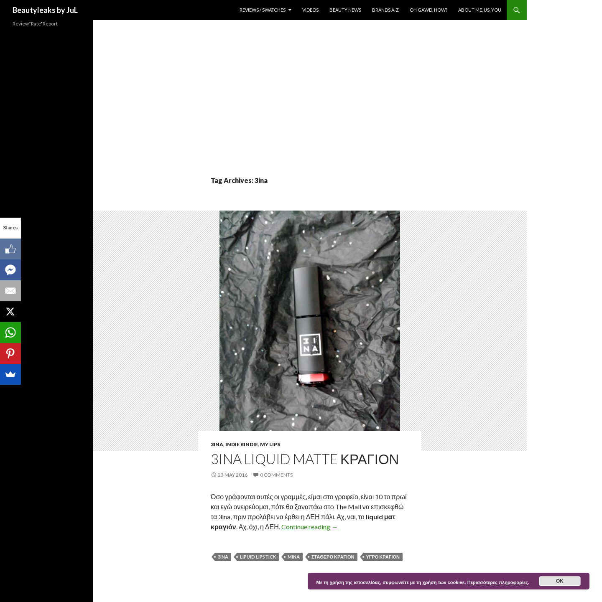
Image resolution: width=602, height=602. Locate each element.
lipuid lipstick (258, 556)
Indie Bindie (241, 444)
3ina (217, 444)
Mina (294, 556)
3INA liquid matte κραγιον (305, 458)
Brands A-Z (385, 10)
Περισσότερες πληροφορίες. (498, 582)
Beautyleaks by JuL (45, 10)
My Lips (270, 444)
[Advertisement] (310, 112)
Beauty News (345, 10)
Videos (310, 10)
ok (560, 581)
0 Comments (276, 475)
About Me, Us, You (479, 10)
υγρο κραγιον (383, 556)
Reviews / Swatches (263, 10)
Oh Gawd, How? (428, 10)
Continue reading (309, 527)
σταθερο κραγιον (333, 556)
